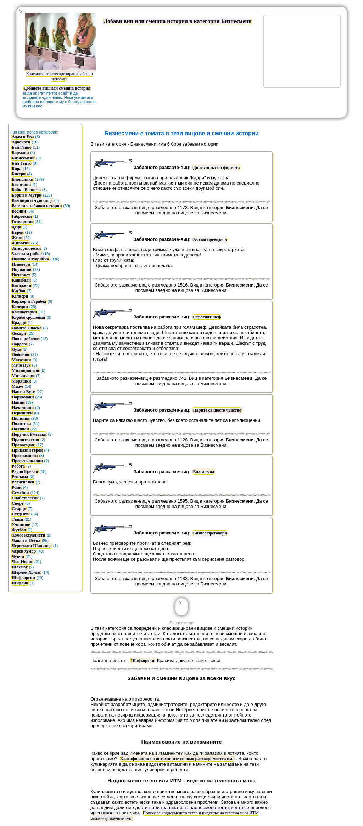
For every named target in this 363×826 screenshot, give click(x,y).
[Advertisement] (302, 50)
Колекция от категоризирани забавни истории (60, 73)
